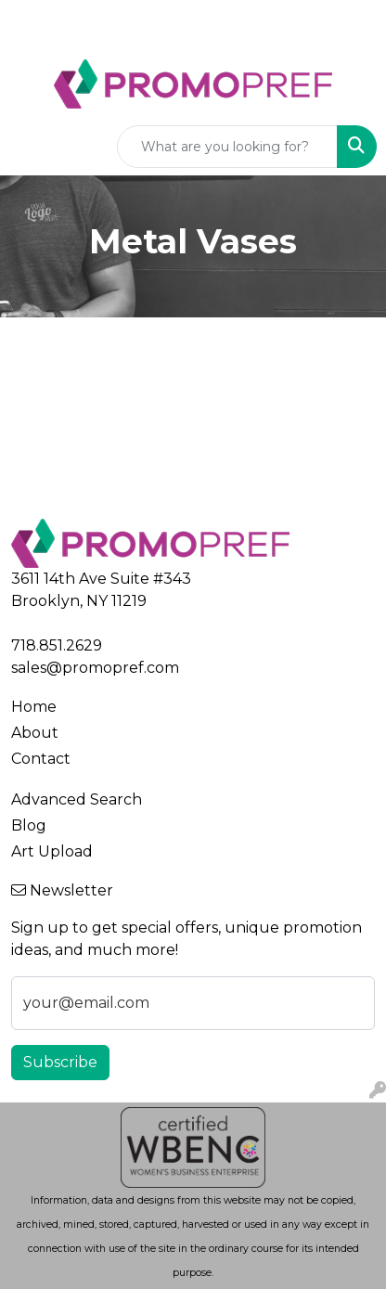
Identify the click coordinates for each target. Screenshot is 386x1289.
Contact (41, 758)
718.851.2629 (56, 645)
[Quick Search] (227, 146)
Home (34, 706)
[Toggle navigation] (28, 147)
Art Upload (52, 851)
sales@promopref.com (95, 668)
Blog (28, 825)
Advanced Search (76, 799)
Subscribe (60, 1062)
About (34, 732)
